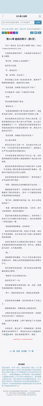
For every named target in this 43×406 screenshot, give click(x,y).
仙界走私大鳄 (36, 372)
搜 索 (38, 22)
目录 (18, 351)
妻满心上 (13, 377)
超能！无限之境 (20, 29)
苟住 (6, 379)
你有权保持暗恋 (16, 383)
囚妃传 (4, 367)
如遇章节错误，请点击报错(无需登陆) (23, 339)
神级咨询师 (9, 386)
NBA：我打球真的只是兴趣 (18, 379)
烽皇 (8, 377)
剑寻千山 (16, 386)
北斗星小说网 (8, 29)
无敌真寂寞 (29, 381)
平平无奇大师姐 (22, 377)
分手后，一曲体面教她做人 (12, 374)
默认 (35, 32)
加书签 (24, 351)
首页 (40, 16)
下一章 (30, 351)
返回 (3, 16)
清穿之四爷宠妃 (22, 370)
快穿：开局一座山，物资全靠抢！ (19, 367)
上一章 (12, 351)
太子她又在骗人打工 (11, 372)
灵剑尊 (24, 374)
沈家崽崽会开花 (19, 381)
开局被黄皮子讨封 (25, 372)
